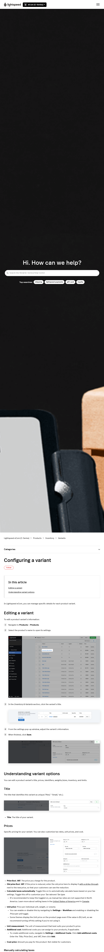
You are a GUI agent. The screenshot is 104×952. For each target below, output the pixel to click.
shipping (38, 282)
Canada (85, 901)
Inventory (49, 538)
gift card (70, 282)
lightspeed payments (54, 282)
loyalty (80, 282)
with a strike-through (88, 884)
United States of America (64, 901)
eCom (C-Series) (34, 4)
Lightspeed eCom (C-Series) (16, 538)
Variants (61, 538)
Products (37, 538)
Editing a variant (15, 588)
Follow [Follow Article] (8, 567)
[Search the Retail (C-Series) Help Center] (52, 273)
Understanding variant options (21, 592)
